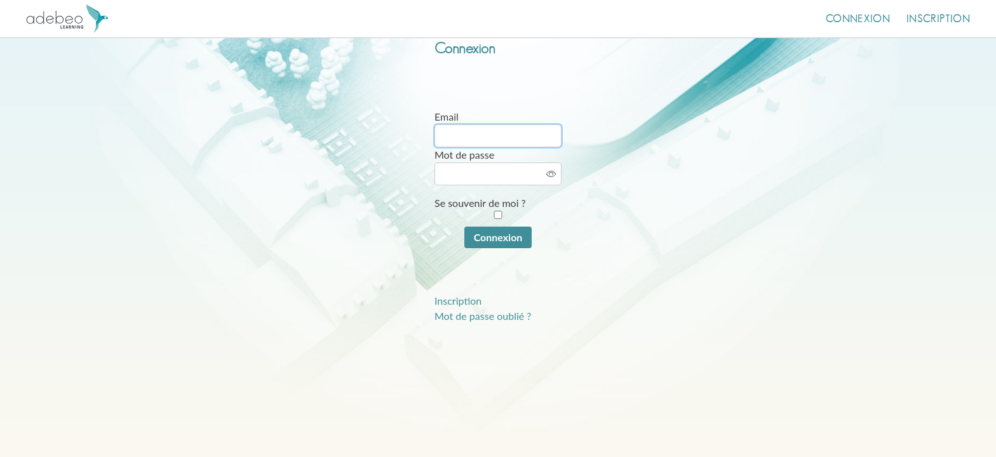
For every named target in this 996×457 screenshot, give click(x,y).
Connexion (858, 19)
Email (446, 116)
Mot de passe (464, 155)
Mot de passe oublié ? (482, 316)
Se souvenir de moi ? (480, 203)
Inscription (938, 19)
